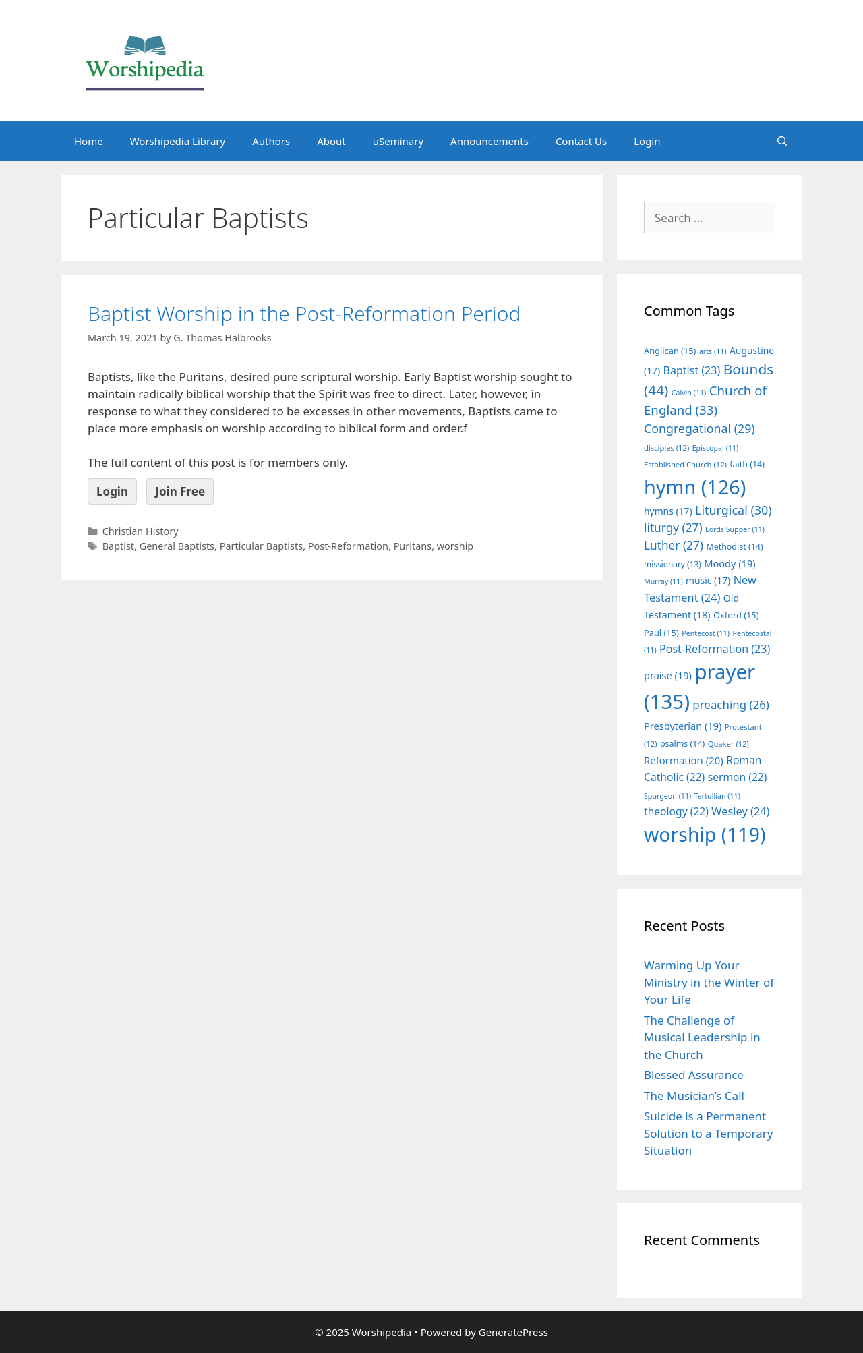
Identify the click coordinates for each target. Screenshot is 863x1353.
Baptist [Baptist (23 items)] (692, 370)
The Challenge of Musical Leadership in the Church (702, 1037)
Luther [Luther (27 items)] (673, 545)
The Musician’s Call (694, 1095)
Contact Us (581, 141)
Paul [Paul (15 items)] (661, 633)
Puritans (413, 546)
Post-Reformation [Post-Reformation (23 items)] (714, 648)
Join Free (180, 491)
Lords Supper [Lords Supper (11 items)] (735, 529)
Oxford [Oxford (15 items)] (735, 615)
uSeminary (398, 141)
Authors (271, 141)
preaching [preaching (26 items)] (730, 704)
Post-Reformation (348, 546)
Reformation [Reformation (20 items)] (683, 760)
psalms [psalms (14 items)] (682, 743)
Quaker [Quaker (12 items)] (728, 744)
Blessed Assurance (694, 1075)
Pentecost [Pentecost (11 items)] (706, 633)
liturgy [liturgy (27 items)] (673, 528)
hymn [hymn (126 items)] (695, 486)
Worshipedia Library (177, 141)
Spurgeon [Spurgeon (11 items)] (667, 796)
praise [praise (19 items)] (668, 675)
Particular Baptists (261, 546)
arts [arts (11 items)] (713, 351)
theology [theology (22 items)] (676, 811)
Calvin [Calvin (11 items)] (689, 392)
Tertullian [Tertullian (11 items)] (717, 796)
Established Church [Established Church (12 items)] (685, 464)
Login (647, 141)
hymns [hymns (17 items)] (668, 511)
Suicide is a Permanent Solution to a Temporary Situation (708, 1133)
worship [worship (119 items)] (705, 834)
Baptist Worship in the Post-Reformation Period (304, 313)
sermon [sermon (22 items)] (737, 777)
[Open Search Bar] (782, 141)
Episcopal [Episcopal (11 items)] (715, 448)
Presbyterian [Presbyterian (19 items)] (682, 725)
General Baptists (177, 546)
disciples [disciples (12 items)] (666, 447)
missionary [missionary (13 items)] (672, 563)
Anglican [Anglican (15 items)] (670, 351)
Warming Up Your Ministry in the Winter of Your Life (709, 982)
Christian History (140, 531)
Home (88, 141)
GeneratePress (513, 1332)
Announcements (489, 141)
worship (455, 546)
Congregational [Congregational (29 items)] (699, 428)
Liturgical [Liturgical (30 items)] (733, 510)
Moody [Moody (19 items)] (729, 563)
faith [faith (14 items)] (747, 464)
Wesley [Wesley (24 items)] (740, 811)
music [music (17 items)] (708, 580)
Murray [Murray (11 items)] (663, 581)
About (331, 141)
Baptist (118, 546)
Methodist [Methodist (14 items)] (734, 546)
